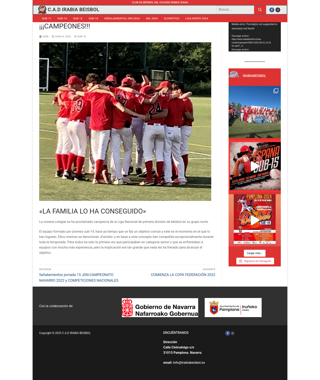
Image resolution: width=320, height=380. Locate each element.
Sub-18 (80, 36)
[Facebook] (271, 10)
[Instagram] (278, 10)
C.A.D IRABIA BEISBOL (73, 9)
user (44, 36)
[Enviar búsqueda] (260, 9)
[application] (255, 36)
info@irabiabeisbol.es (189, 363)
